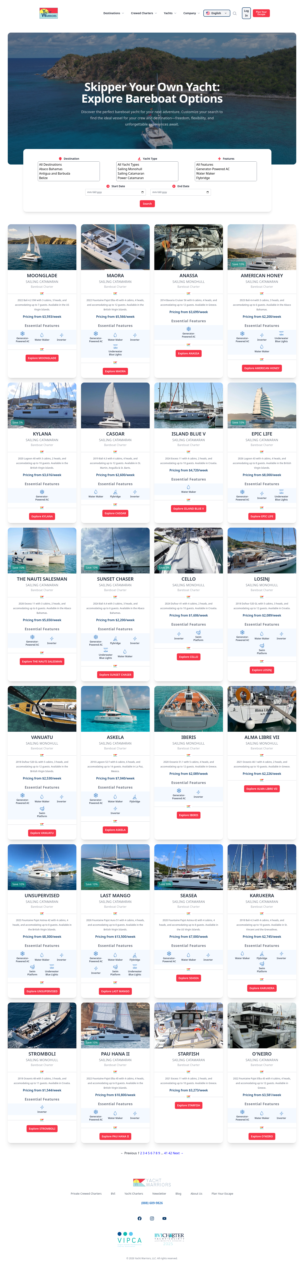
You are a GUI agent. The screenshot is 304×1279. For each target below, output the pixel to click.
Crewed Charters (144, 13)
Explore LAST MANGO (115, 991)
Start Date (115, 186)
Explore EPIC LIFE (262, 516)
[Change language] (217, 13)
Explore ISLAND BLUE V (188, 508)
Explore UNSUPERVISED (42, 991)
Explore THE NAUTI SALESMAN (42, 661)
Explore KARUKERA (262, 988)
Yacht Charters (133, 1193)
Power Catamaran (147, 178)
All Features (226, 164)
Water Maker (226, 173)
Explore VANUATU (42, 833)
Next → (178, 1153)
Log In (246, 13)
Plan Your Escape (261, 13)
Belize (69, 178)
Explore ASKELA (115, 830)
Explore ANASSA (188, 353)
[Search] (236, 13)
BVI (113, 1193)
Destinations (114, 13)
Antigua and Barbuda (69, 173)
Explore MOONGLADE (42, 358)
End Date (180, 186)
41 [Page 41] (166, 1153)
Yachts (170, 13)
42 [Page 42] (170, 1153)
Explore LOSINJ (262, 670)
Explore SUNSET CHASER (115, 674)
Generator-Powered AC (226, 169)
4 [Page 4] (146, 1153)
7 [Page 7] (154, 1153)
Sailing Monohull (147, 169)
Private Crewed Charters (86, 1193)
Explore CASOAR (115, 513)
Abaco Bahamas (69, 169)
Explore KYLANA (42, 516)
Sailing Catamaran (147, 173)
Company (192, 13)
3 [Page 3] (143, 1153)
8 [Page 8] (156, 1153)
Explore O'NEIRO (262, 1136)
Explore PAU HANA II (115, 1136)
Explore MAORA (115, 371)
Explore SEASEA (189, 978)
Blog (178, 1193)
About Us (196, 1193)
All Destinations (69, 164)
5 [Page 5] (149, 1153)
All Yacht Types (147, 164)
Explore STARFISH (188, 1105)
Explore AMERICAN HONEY (261, 368)
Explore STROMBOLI (42, 1128)
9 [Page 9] (159, 1153)
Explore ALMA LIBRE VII (261, 789)
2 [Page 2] (141, 1153)
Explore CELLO (188, 657)
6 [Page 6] (151, 1153)
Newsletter (159, 1193)
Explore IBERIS (188, 815)
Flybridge (226, 178)
